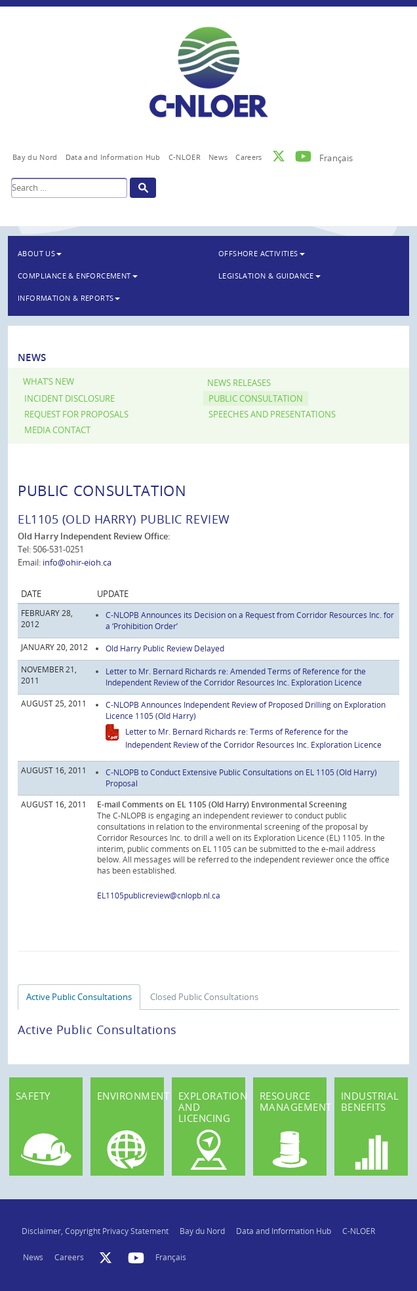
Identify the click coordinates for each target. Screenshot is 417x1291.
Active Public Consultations (79, 997)
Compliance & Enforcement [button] (78, 275)
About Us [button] (40, 253)
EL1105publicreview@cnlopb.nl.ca (158, 895)
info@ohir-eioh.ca (77, 562)
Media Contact (57, 430)
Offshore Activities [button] (261, 253)
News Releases (239, 383)
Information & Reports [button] (69, 298)
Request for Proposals (76, 414)
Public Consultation (255, 398)
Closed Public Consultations (204, 997)
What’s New (48, 381)
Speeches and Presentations (272, 414)
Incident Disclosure (69, 398)
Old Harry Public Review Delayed (165, 648)
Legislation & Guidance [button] (269, 275)
